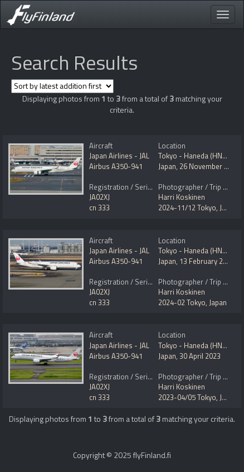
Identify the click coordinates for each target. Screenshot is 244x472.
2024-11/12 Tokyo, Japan (197, 207)
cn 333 (99, 207)
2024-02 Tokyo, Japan (192, 302)
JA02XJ (99, 197)
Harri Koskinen (181, 197)
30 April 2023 (200, 356)
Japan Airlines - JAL (119, 155)
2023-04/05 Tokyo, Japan (197, 397)
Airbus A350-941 (116, 166)
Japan (167, 166)
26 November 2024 (209, 166)
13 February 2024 (207, 261)
